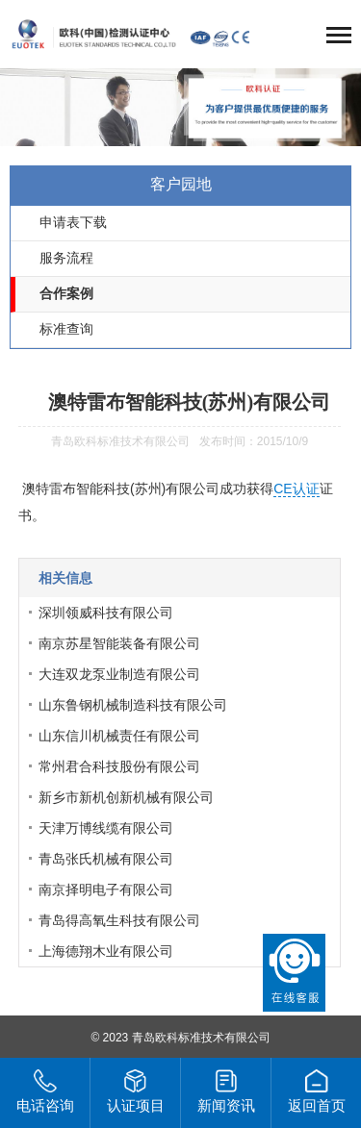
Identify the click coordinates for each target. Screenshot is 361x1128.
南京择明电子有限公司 (106, 889)
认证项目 (136, 1091)
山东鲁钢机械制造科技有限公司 (133, 705)
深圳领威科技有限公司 (106, 612)
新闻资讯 (226, 1091)
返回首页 (317, 1091)
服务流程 (66, 258)
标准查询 (66, 329)
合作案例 (66, 294)
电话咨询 (45, 1091)
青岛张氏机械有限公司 (106, 858)
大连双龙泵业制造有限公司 (119, 674)
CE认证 (296, 488)
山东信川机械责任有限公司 (119, 735)
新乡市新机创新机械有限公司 (126, 797)
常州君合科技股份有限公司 (119, 766)
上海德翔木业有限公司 (106, 951)
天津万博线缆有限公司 (106, 828)
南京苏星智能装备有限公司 (119, 643)
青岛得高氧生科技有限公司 (119, 920)
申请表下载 (73, 222)
